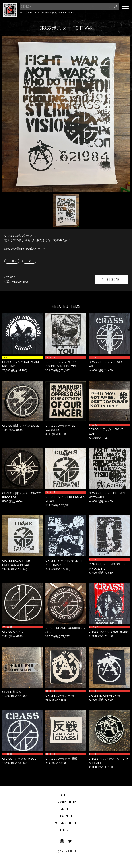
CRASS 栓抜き (11, 692)
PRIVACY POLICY (66, 802)
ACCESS (66, 795)
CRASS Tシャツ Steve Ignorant (109, 631)
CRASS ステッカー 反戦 (61, 758)
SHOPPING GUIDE (66, 823)
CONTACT (66, 830)
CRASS (29, 261)
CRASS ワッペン (13, 631)
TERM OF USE (66, 809)
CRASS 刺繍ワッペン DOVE (20, 425)
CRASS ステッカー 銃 (59, 695)
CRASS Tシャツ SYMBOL (19, 758)
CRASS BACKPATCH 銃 (104, 695)
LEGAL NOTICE (66, 816)
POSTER (12, 261)
